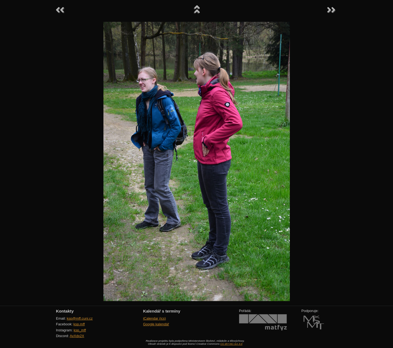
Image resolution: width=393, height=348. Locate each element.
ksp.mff (79, 324)
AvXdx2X (77, 336)
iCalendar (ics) (154, 318)
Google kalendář (156, 324)
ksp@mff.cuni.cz (80, 318)
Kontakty (65, 311)
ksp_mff (80, 330)
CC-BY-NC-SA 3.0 (231, 343)
